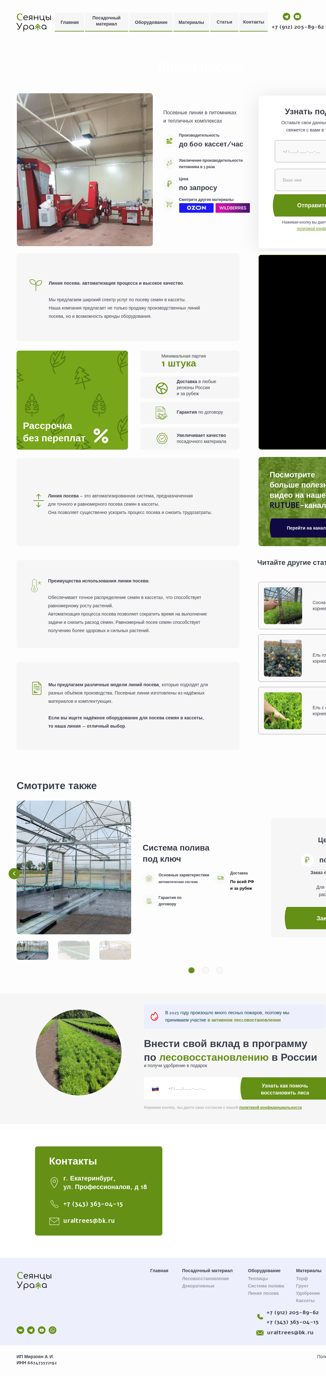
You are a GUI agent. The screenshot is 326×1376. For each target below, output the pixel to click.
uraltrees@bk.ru (290, 1332)
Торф (302, 1279)
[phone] (191, 1088)
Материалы (191, 22)
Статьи (224, 22)
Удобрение (308, 1293)
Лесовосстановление (205, 1279)
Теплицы (258, 1279)
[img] (34, 22)
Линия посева (263, 1293)
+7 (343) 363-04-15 (292, 1322)
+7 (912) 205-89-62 (298, 27)
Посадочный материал (106, 21)
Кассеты (305, 1301)
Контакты (253, 22)
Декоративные (198, 1286)
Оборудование (151, 22)
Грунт (302, 1286)
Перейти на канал (306, 528)
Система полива (266, 1286)
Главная (70, 22)
